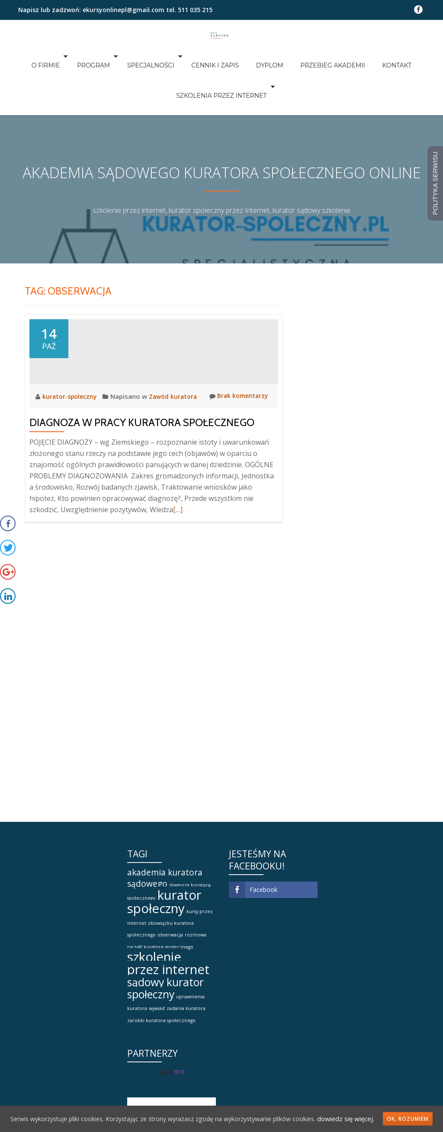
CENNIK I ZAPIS (221, 56)
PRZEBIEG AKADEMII (321, 56)
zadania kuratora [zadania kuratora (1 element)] (186, 938)
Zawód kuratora (178, 412)
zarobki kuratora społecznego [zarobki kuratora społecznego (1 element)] (161, 950)
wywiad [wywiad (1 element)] (157, 938)
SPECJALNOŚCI (161, 56)
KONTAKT (377, 56)
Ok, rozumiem (409, 1114)
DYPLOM (267, 56)
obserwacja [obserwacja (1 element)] (170, 861)
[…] (178, 543)
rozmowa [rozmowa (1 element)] (195, 861)
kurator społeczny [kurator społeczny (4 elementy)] (164, 827)
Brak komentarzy (236, 423)
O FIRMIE (65, 56)
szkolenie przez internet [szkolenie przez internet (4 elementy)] (168, 891)
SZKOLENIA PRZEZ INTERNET (219, 68)
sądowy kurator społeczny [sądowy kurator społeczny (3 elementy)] (165, 917)
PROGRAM (108, 56)
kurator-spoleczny (72, 412)
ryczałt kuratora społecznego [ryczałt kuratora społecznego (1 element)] (160, 873)
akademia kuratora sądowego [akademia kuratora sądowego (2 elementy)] (164, 801)
